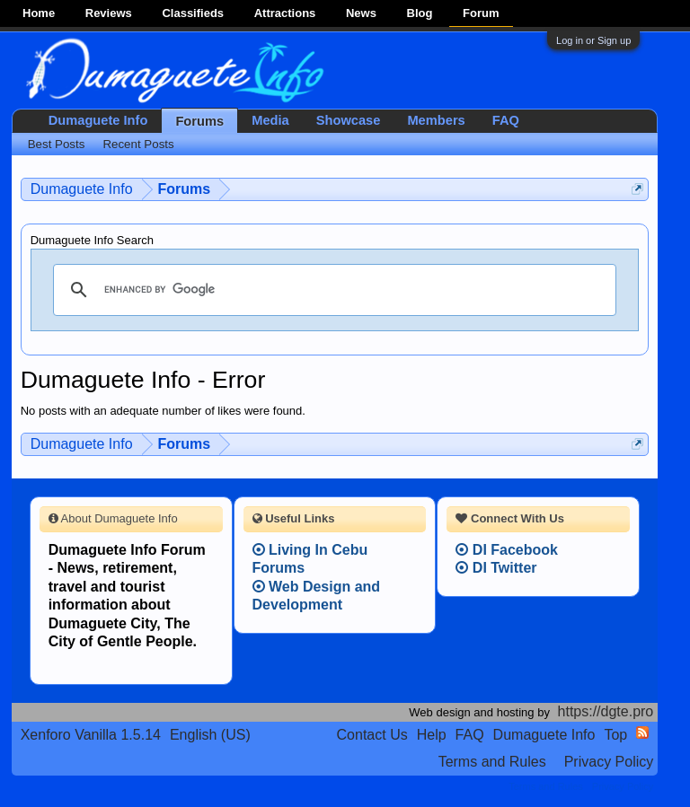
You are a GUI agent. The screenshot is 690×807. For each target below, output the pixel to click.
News (361, 13)
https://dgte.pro (606, 711)
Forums (199, 121)
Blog (420, 13)
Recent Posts (137, 144)
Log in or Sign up (593, 40)
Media (270, 120)
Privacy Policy (609, 761)
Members (435, 120)
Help (432, 734)
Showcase (348, 120)
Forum (481, 13)
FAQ (505, 120)
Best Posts (56, 144)
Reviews (108, 13)
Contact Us (372, 734)
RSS (642, 732)
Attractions (285, 13)
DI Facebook (507, 549)
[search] (332, 290)
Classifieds (193, 13)
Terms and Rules (492, 761)
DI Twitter (496, 567)
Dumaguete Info (98, 120)
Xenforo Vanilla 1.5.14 (91, 734)
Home (38, 13)
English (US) (210, 734)
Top (615, 734)
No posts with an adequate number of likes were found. (163, 410)
